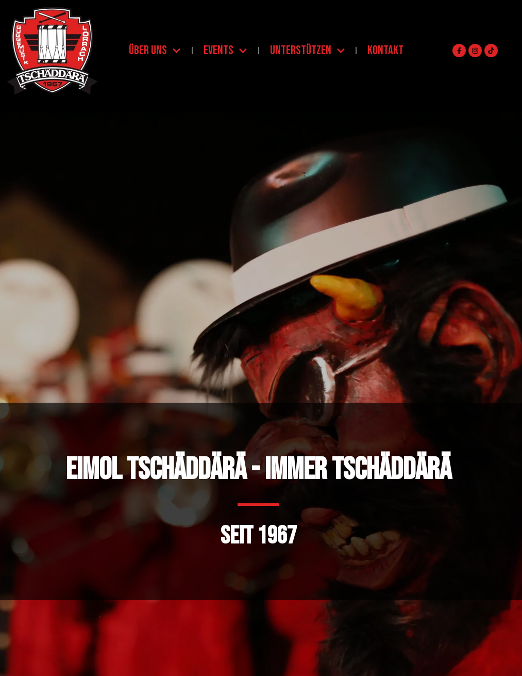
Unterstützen (307, 50)
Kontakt (385, 50)
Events (225, 50)
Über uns (155, 50)
